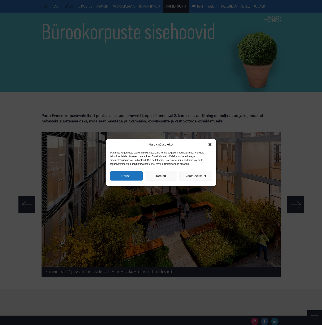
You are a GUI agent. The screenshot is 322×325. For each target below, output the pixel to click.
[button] (210, 144)
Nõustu (126, 176)
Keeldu (161, 176)
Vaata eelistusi (196, 176)
